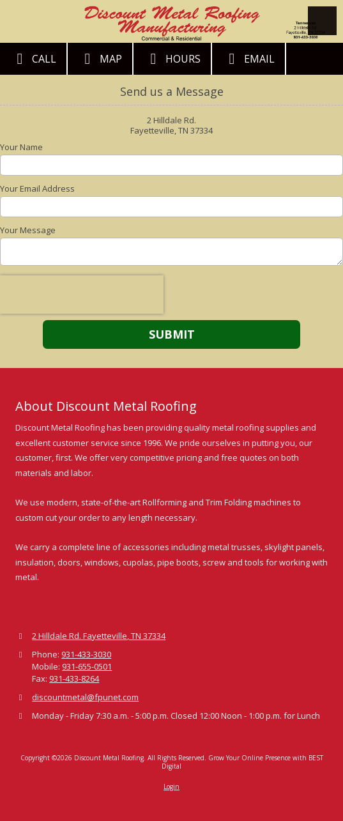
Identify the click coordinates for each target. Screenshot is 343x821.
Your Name (21, 147)
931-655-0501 (87, 666)
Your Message (28, 230)
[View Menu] (322, 20)
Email (248, 58)
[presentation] (82, 294)
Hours (172, 58)
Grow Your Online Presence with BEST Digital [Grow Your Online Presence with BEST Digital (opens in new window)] (242, 761)
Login (171, 786)
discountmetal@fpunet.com (85, 697)
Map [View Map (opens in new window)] (100, 58)
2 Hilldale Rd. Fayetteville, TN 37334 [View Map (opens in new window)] (98, 635)
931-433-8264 (74, 678)
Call (33, 58)
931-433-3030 (86, 654)
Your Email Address (37, 188)
